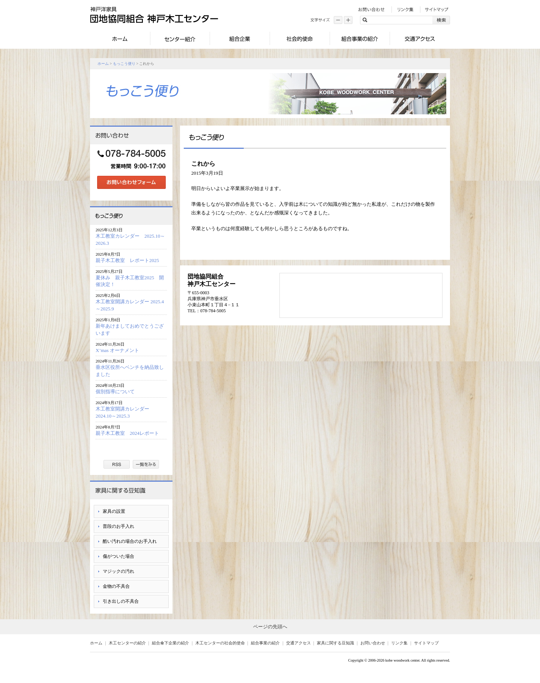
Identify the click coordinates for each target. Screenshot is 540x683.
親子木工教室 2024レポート (130, 433)
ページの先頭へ (270, 626)
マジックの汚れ (118, 571)
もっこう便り (124, 63)
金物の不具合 (116, 586)
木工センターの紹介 (127, 643)
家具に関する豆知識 (335, 643)
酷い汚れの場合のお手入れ (130, 541)
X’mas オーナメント (117, 350)
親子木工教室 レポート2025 (127, 260)
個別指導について (115, 391)
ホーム (103, 63)
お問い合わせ (372, 643)
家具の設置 (114, 511)
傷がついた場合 (118, 556)
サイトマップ (426, 643)
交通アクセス (298, 643)
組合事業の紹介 (265, 643)
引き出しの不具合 (121, 601)
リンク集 (399, 643)
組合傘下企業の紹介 (170, 643)
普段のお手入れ (118, 526)
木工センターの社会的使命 (220, 643)
